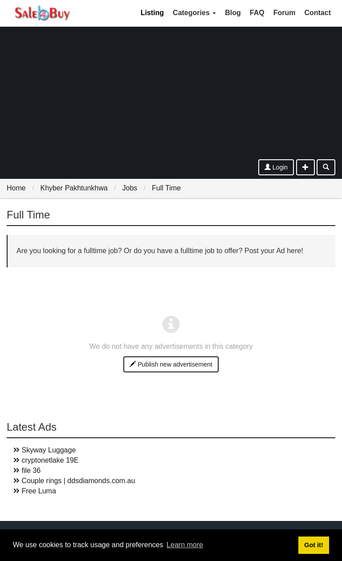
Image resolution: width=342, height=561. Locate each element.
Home (16, 188)
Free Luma (38, 491)
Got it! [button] (313, 545)
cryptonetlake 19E (49, 460)
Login (276, 167)
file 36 (31, 470)
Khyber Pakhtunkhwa (73, 188)
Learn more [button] (185, 545)
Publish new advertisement (171, 364)
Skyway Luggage (48, 450)
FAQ (257, 12)
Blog (233, 12)
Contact (317, 12)
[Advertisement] (171, 92)
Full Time (166, 188)
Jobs (129, 188)
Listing (152, 12)
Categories (194, 12)
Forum (284, 12)
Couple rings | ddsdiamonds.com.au (78, 480)
